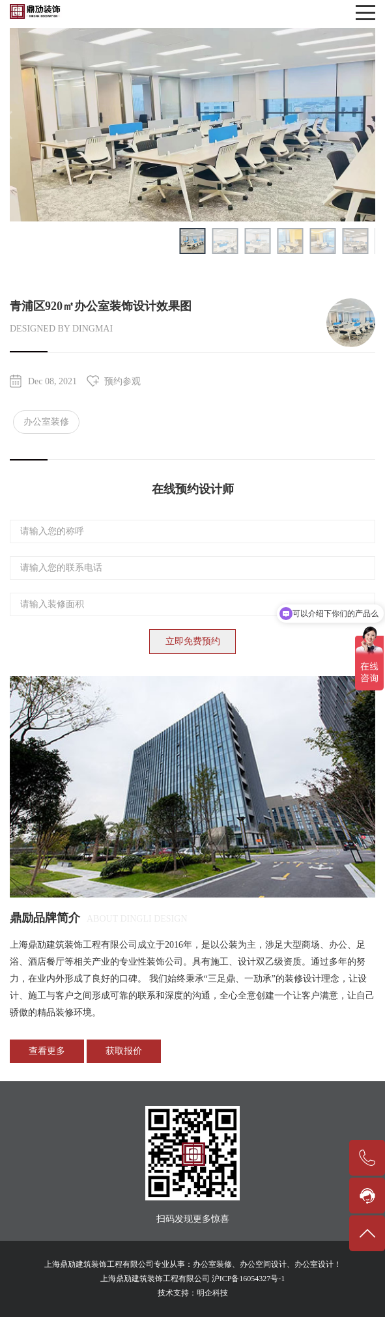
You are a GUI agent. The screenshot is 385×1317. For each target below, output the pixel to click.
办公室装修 (46, 422)
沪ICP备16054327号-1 (248, 1278)
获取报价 (124, 1051)
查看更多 (47, 1051)
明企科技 (212, 1292)
